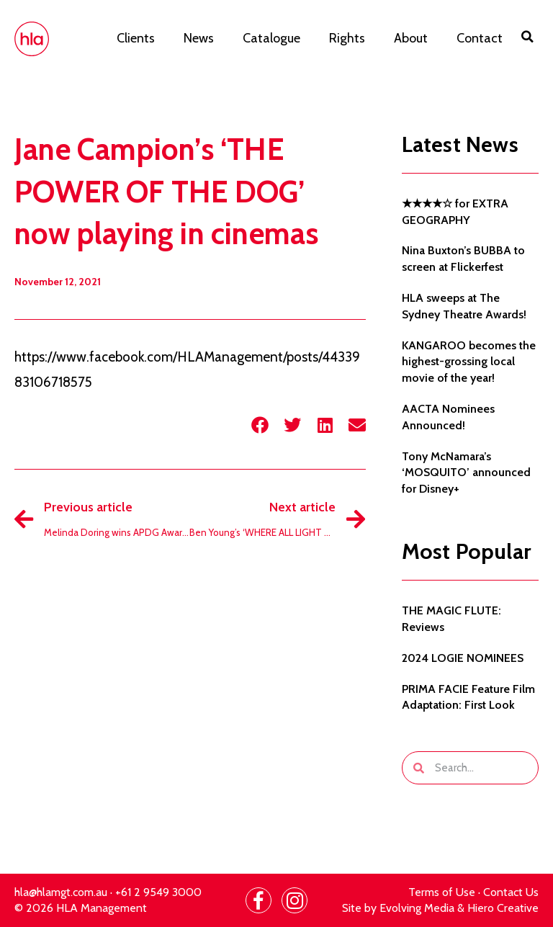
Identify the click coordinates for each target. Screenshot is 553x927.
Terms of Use (441, 892)
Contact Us (511, 892)
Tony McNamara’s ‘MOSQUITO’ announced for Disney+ (466, 472)
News (199, 38)
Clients (136, 38)
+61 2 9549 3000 (158, 892)
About (411, 38)
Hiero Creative (503, 908)
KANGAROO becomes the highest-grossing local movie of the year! (469, 362)
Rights (347, 38)
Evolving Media (416, 908)
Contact (480, 38)
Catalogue (271, 38)
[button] (528, 37)
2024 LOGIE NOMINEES (462, 658)
